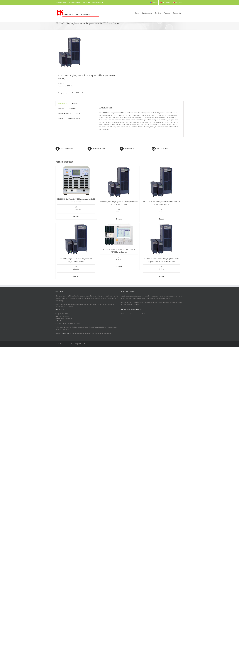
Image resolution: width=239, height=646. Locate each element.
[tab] (65, 113)
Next (117, 52)
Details (77, 216)
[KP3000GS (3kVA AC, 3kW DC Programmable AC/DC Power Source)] (76, 180)
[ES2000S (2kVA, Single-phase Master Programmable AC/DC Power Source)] (118, 182)
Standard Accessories (64, 113)
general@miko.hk (97, 2)
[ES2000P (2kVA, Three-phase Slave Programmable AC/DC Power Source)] (161, 182)
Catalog (60, 118)
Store (128, 314)
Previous (60, 52)
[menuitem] (153, 2)
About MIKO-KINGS (74, 118)
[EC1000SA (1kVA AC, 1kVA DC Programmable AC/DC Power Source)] (118, 234)
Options (78, 113)
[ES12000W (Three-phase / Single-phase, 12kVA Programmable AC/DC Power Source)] (161, 239)
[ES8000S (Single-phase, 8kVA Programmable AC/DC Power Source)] (76, 239)
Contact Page (65, 333)
